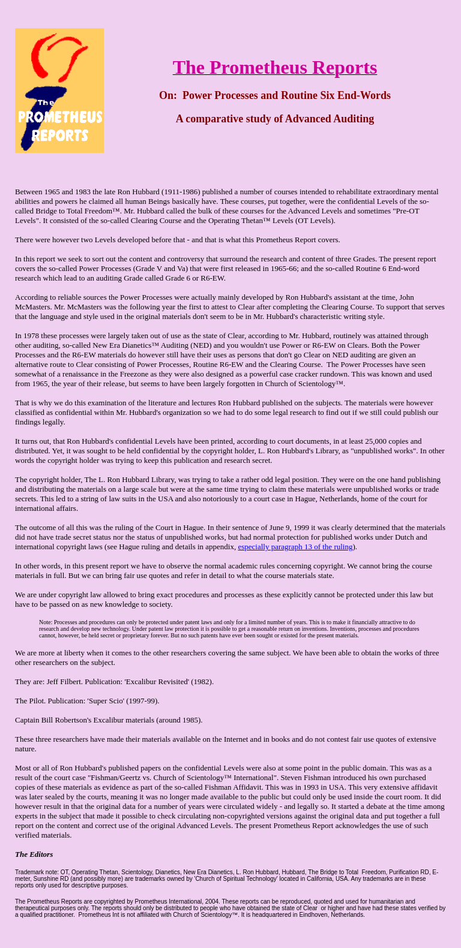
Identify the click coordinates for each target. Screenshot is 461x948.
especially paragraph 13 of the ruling (295, 546)
